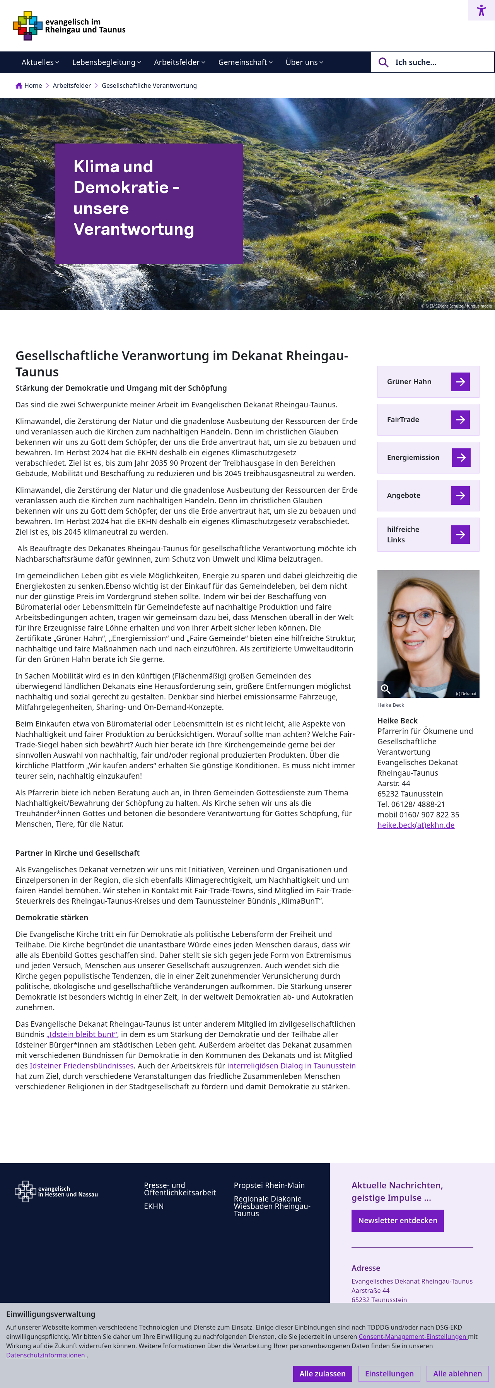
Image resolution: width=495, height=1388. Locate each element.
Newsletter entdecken (397, 1220)
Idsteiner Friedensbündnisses (81, 1066)
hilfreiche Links (403, 534)
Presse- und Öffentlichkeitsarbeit (180, 1189)
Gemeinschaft (242, 62)
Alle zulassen (323, 1374)
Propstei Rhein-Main (269, 1185)
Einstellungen (389, 1374)
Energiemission (413, 457)
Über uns (302, 62)
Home (28, 85)
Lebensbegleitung (104, 62)
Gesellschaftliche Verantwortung (149, 85)
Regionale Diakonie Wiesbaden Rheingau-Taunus (272, 1206)
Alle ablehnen (457, 1374)
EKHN (154, 1206)
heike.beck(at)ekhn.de (416, 825)
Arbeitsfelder (177, 62)
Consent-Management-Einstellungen (413, 1336)
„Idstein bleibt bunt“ (81, 1034)
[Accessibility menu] (481, 10)
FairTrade (403, 419)
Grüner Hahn (409, 381)
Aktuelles (38, 62)
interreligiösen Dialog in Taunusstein (291, 1066)
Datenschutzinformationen (46, 1355)
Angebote (403, 495)
